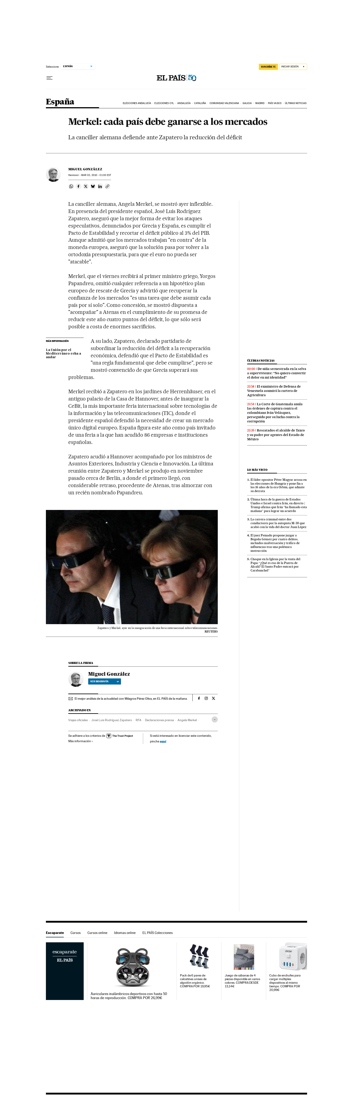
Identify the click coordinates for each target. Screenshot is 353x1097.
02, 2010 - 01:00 (96, 175)
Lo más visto (257, 469)
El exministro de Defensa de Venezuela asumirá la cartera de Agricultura (274, 390)
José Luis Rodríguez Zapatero (111, 720)
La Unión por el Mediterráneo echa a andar (63, 353)
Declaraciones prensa (159, 720)
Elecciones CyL (164, 103)
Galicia (247, 103)
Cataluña (200, 103)
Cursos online (97, 933)
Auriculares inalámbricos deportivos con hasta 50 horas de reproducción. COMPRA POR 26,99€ (129, 996)
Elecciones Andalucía (137, 103)
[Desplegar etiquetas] (215, 719)
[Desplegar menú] (49, 78)
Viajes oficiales (78, 720)
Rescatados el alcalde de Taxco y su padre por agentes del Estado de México (276, 434)
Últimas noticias (295, 103)
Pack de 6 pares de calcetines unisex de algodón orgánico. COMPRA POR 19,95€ (195, 981)
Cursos (76, 933)
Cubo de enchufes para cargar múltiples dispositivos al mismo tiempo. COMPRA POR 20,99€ (284, 983)
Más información (80, 741)
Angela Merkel (187, 720)
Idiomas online (125, 933)
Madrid (260, 103)
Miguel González (85, 169)
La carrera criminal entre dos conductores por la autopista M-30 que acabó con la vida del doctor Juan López (278, 523)
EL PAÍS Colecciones (157, 933)
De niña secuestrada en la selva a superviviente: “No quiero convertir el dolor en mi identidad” (276, 373)
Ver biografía (104, 681)
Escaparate (55, 933)
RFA (138, 720)
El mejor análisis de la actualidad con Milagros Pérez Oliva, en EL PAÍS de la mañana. (131, 698)
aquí (163, 741)
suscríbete (268, 66)
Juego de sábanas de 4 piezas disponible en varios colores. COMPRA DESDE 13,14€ (242, 981)
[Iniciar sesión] (293, 67)
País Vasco (275, 103)
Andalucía (184, 103)
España (60, 102)
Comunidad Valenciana (224, 103)
